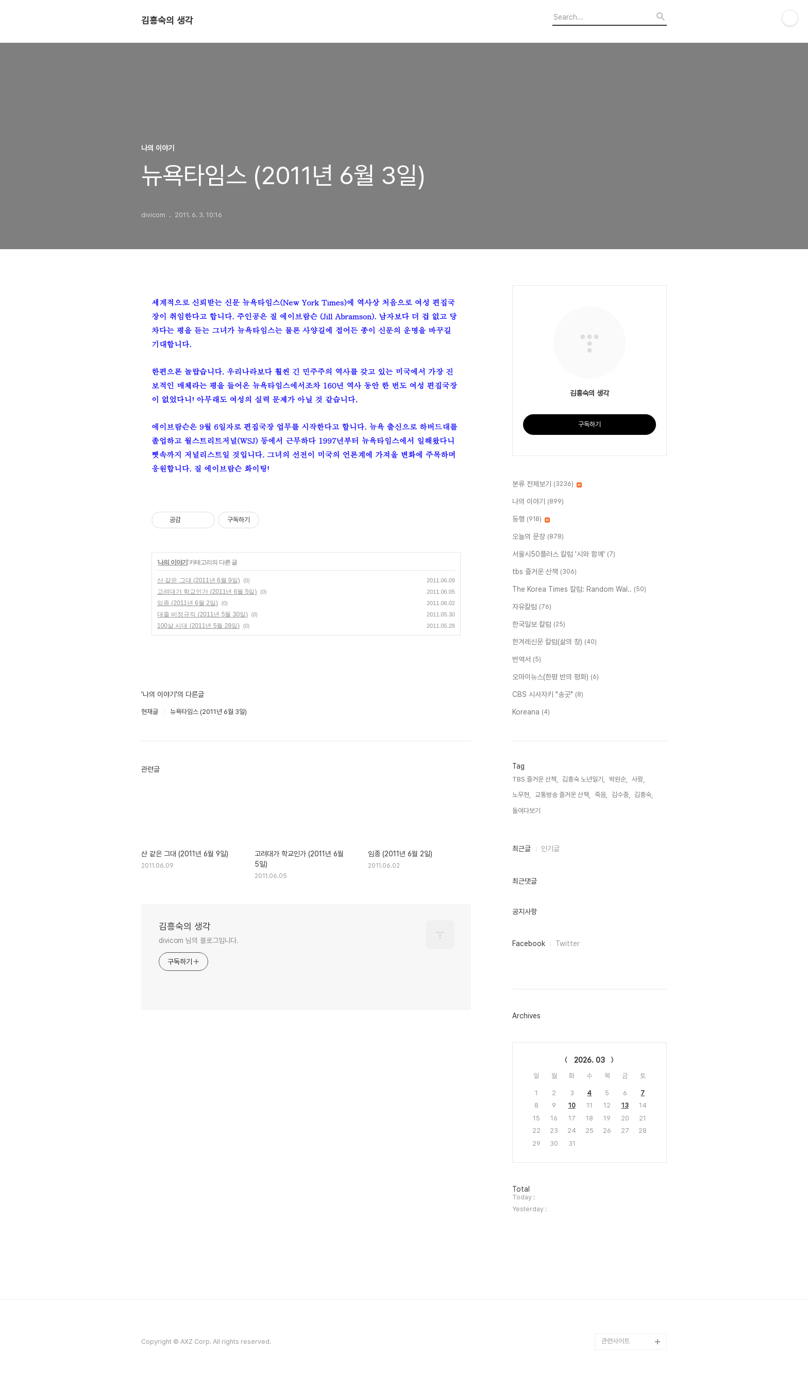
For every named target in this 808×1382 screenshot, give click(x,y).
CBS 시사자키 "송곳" (547, 695)
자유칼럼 (531, 607)
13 (625, 1105)
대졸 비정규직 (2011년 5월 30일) (202, 614)
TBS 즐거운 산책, (535, 779)
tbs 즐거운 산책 (544, 572)
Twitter (568, 943)
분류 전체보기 (547, 484)
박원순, (618, 779)
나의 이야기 (172, 562)
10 (572, 1105)
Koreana (531, 712)
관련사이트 (615, 1341)
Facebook (528, 943)
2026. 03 (589, 1060)
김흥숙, (643, 795)
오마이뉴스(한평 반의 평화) (555, 677)
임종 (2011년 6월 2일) (187, 603)
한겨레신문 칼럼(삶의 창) (554, 642)
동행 (531, 519)
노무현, (521, 795)
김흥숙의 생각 (167, 20)
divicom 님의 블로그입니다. (199, 940)
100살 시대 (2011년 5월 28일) (198, 625)
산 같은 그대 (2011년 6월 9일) (198, 580)
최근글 (521, 848)
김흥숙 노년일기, (583, 779)
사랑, (638, 779)
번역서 (526, 660)
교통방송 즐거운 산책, (563, 795)
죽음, (601, 795)
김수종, (621, 795)
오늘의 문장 (538, 537)
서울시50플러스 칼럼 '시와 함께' (563, 554)
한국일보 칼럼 (538, 625)
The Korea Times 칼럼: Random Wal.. (579, 589)
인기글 (550, 848)
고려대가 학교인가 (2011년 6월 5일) (207, 591)
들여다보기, (527, 811)
